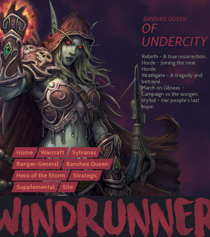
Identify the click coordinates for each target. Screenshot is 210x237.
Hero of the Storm (40, 175)
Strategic (85, 175)
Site (68, 187)
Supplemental (35, 187)
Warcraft (52, 152)
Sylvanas (84, 152)
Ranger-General (37, 164)
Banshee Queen (87, 164)
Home (24, 152)
